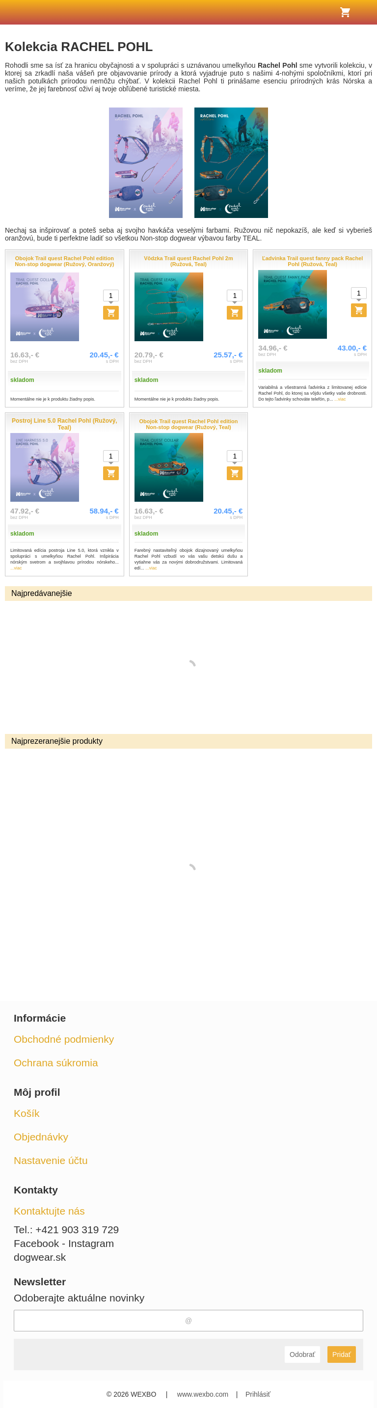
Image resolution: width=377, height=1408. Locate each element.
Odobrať (302, 1354)
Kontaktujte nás (49, 1211)
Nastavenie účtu (51, 1160)
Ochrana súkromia (56, 1062)
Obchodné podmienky (64, 1039)
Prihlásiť (257, 1394)
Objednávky (41, 1136)
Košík (27, 1113)
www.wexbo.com (202, 1394)
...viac (340, 399)
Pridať (341, 1354)
